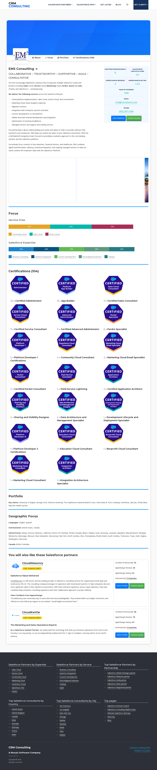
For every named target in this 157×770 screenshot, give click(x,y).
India (14, 720)
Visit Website (118, 118)
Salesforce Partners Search (118, 706)
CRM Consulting (20, 747)
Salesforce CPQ (18, 688)
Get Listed (105, 5)
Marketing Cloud (18, 680)
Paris (62, 731)
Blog (118, 5)
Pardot (14, 691)
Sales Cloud (37, 234)
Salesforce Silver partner (117, 684)
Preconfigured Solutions (92, 257)
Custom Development (67, 257)
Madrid (62, 735)
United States (17, 709)
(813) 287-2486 (126, 111)
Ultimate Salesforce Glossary (119, 713)
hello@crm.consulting (142, 751)
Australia (15, 723)
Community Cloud (19, 234)
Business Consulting (20, 257)
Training (111, 257)
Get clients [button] (140, 5)
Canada (15, 716)
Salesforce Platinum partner (118, 676)
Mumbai (63, 724)
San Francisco (65, 706)
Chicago (63, 717)
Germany (15, 727)
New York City (65, 713)
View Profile (122, 586)
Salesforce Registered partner (119, 687)
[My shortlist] (127, 2)
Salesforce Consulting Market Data (121, 709)
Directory (111, 717)
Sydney (62, 720)
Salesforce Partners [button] (59, 5)
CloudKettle (31, 612)
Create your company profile (139, 748)
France (14, 731)
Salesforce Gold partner (116, 680)
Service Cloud (54, 234)
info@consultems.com (126, 102)
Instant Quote (134, 118)
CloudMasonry (32, 563)
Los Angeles (64, 709)
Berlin (62, 727)
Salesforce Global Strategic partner (121, 673)
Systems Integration (43, 257)
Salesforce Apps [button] (86, 5)
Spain (14, 734)
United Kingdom (18, 713)
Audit (62, 688)
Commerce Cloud (19, 684)
